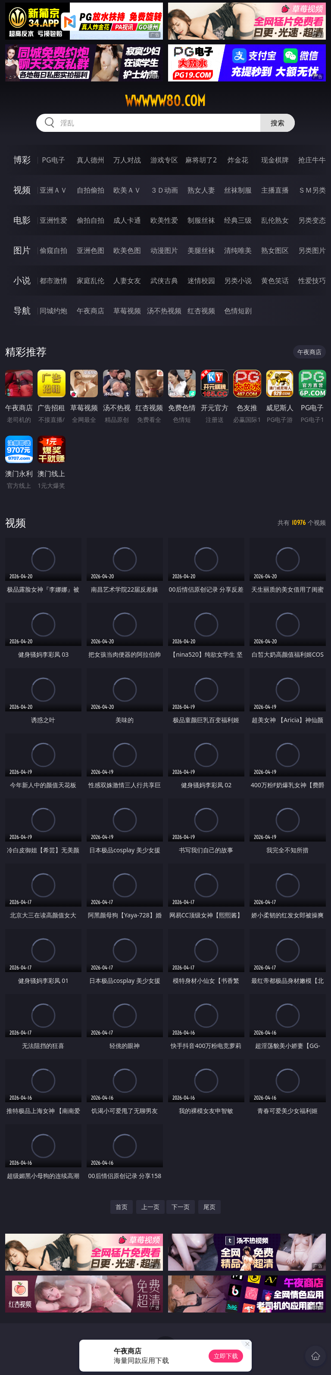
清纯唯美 (238, 250)
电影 (22, 220)
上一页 (150, 1207)
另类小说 (238, 280)
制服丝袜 (201, 220)
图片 (22, 250)
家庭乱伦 (90, 280)
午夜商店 (90, 310)
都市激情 (53, 280)
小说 (22, 280)
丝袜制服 (238, 190)
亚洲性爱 (53, 220)
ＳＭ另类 (312, 190)
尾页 (209, 1207)
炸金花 (238, 160)
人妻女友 (127, 280)
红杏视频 (201, 310)
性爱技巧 (312, 280)
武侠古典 (164, 280)
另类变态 (312, 220)
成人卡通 (127, 220)
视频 (22, 190)
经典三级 (238, 220)
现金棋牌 (275, 160)
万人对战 (127, 160)
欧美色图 (127, 250)
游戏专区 (164, 160)
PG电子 (53, 160)
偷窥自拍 (53, 250)
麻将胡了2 (201, 160)
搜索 (277, 123)
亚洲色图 (90, 250)
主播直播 (275, 190)
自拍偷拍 (90, 190)
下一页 (181, 1207)
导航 (22, 310)
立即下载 (226, 1356)
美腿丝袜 (201, 250)
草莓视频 (127, 310)
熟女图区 (275, 250)
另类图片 (312, 250)
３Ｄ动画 (164, 190)
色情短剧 (238, 310)
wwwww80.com (165, 100)
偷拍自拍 (90, 220)
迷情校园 (201, 280)
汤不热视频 (164, 310)
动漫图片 (164, 250)
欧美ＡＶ (127, 190)
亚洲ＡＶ (53, 190)
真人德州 (90, 160)
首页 (122, 1207)
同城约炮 (53, 310)
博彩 (22, 159)
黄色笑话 (275, 280)
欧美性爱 (164, 220)
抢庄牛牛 (312, 160)
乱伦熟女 (275, 220)
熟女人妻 (201, 190)
